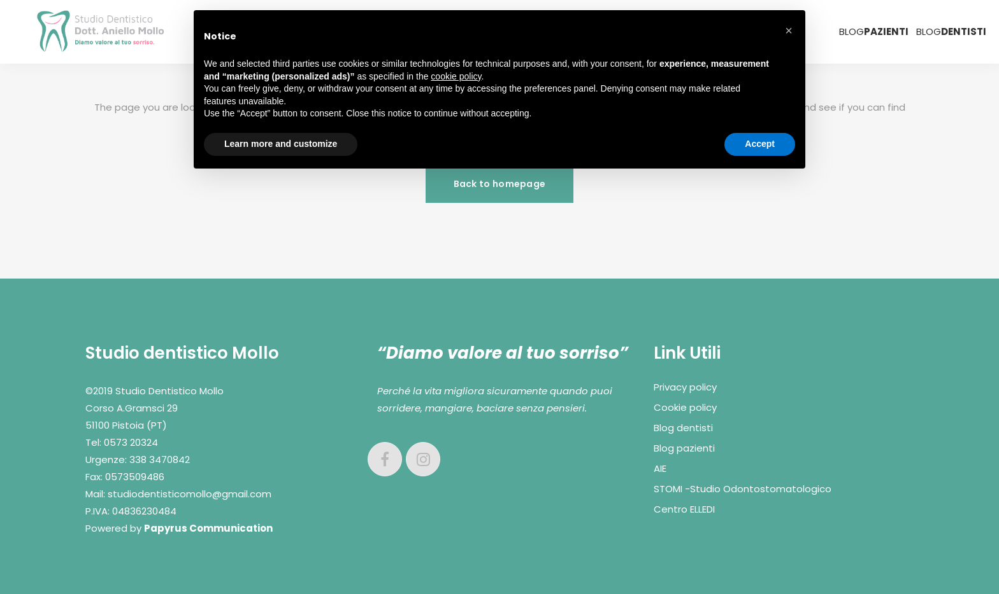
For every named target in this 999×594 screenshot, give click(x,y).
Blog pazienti (684, 448)
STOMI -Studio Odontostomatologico (742, 489)
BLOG (874, 31)
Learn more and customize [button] (280, 144)
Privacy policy (685, 387)
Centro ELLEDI (684, 509)
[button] (789, 30)
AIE (660, 468)
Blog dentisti (683, 427)
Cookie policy (685, 407)
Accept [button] (760, 144)
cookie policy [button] (456, 76)
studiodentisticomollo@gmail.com (189, 494)
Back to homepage (500, 183)
